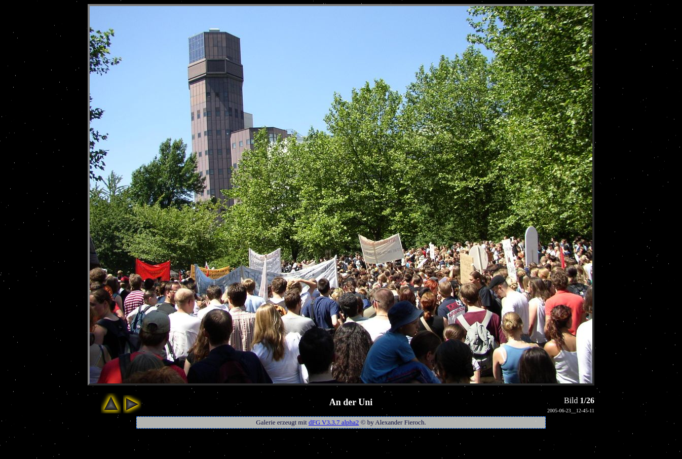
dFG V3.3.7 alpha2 (334, 422)
